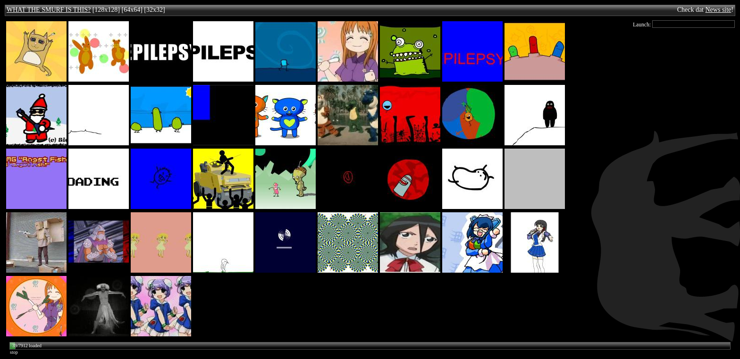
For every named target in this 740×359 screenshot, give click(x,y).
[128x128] (106, 9)
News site (719, 9)
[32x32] (154, 9)
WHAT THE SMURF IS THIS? (49, 9)
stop (14, 352)
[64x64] (131, 9)
